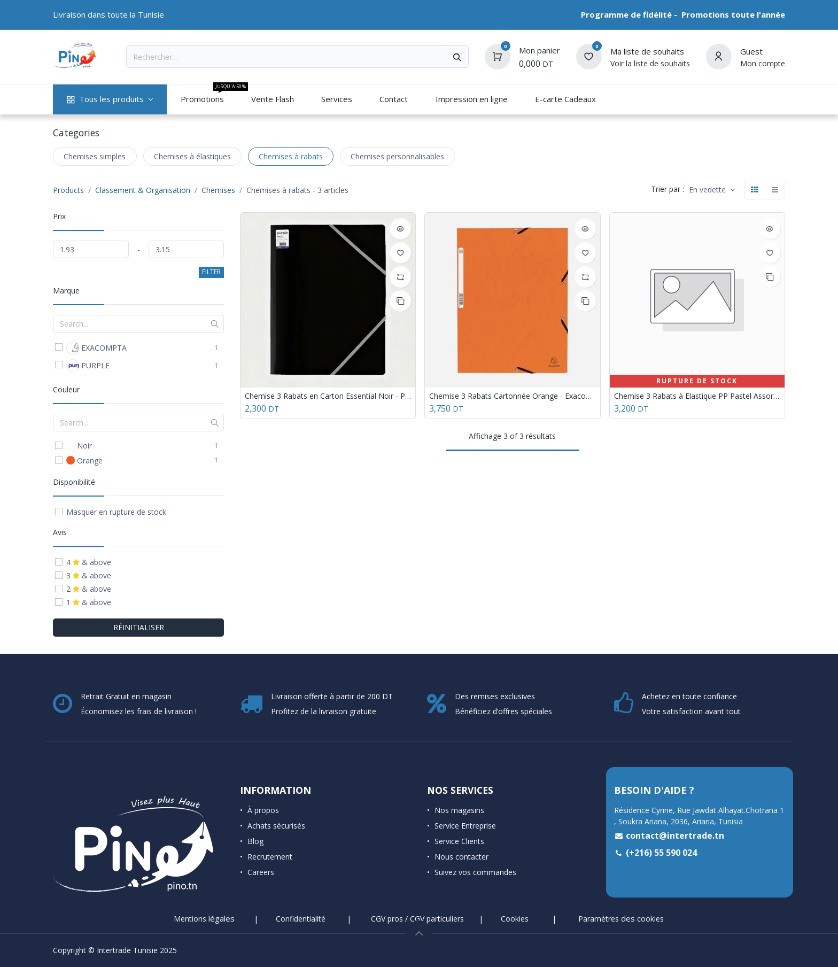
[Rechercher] (457, 56)
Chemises (218, 190)
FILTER (211, 271)
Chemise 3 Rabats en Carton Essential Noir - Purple (328, 396)
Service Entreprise (465, 826)
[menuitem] (110, 99)
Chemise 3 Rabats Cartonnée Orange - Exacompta (512, 396)
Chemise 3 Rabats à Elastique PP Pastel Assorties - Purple (697, 396)
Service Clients (459, 841)
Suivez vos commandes (475, 872)
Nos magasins (459, 810)
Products (68, 190)
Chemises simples (95, 156)
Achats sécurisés (276, 826)
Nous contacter (461, 857)
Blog (255, 841)
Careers (260, 872)
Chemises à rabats (291, 156)
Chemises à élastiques (192, 156)
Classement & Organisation (142, 190)
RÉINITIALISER (138, 627)
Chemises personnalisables (397, 156)
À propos (263, 810)
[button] (711, 190)
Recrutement (269, 857)
